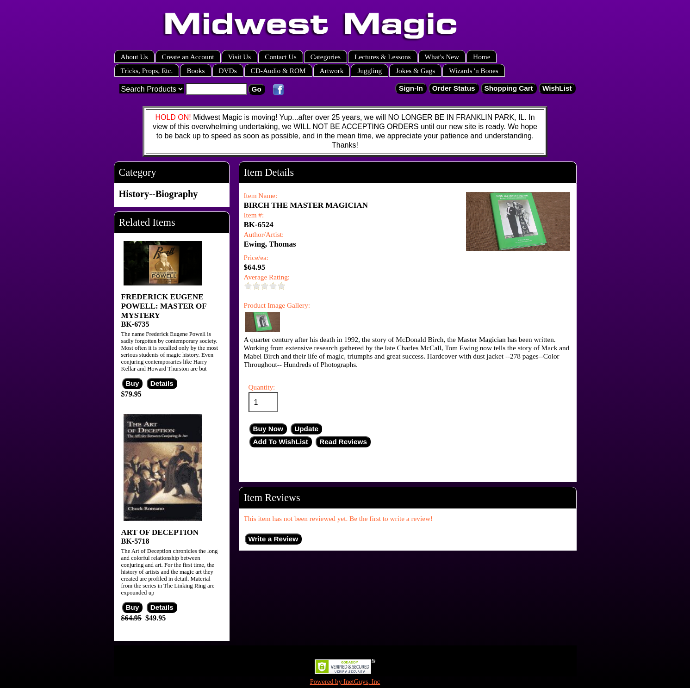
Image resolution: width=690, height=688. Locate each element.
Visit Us (239, 57)
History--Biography (158, 194)
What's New (442, 57)
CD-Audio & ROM (278, 70)
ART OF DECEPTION (160, 532)
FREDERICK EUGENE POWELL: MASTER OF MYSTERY (164, 306)
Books (195, 70)
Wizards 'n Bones (473, 70)
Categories (326, 57)
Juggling (369, 70)
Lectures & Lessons (382, 57)
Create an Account (188, 57)
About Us (134, 57)
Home (481, 57)
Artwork (332, 70)
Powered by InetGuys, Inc (345, 681)
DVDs (228, 70)
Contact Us (280, 57)
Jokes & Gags (415, 70)
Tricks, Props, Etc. (147, 70)
